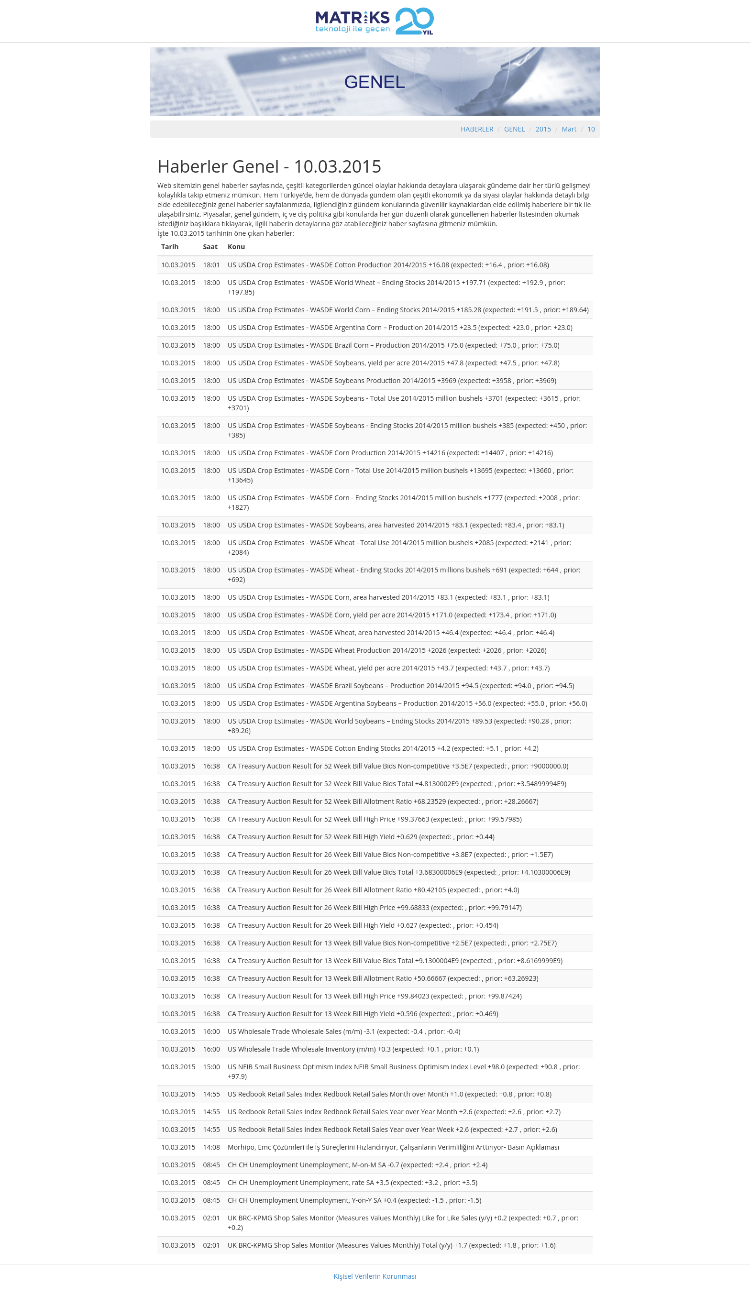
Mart (569, 128)
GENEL (514, 128)
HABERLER (477, 128)
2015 (544, 128)
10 (591, 128)
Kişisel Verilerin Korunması (374, 1276)
